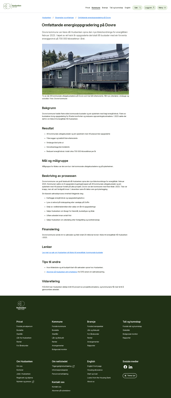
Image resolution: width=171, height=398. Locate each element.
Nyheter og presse (25, 381)
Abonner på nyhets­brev (61, 390)
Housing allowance (95, 370)
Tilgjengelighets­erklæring (63, 366)
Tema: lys (129, 375)
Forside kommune (59, 326)
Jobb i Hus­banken (23, 374)
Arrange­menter (58, 345)
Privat (87, 8)
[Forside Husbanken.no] (12, 6)
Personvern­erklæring (60, 374)
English (127, 8)
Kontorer (19, 370)
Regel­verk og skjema (24, 378)
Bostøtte (19, 330)
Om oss (19, 366)
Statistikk (126, 330)
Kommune (96, 8)
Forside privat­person (24, 326)
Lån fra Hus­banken (23, 338)
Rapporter (91, 345)
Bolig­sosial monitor (59, 349)
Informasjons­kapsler (60, 370)
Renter (19, 342)
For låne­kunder (22, 345)
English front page (94, 366)
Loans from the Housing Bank (99, 378)
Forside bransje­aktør (95, 326)
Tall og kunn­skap (116, 8)
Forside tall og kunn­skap (132, 326)
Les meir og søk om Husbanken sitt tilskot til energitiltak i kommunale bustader (72, 252)
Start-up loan (92, 374)
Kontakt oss (56, 387)
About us (90, 381)
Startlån (19, 334)
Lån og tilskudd (58, 338)
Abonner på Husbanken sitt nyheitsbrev (61, 272)
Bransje (105, 8)
